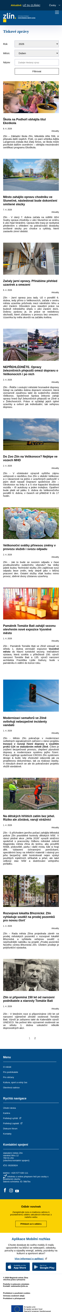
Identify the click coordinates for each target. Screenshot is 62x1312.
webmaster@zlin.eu (19, 1286)
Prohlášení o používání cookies (16, 1293)
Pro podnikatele (10, 1072)
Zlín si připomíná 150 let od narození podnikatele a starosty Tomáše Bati (29, 999)
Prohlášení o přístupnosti (14, 1298)
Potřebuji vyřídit (12, 1118)
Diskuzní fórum (10, 1128)
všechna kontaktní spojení (16, 1160)
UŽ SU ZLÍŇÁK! (31, 5)
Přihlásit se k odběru (31, 1224)
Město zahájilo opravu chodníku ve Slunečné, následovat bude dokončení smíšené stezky (30, 200)
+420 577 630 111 (19, 1173)
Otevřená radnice (11, 1087)
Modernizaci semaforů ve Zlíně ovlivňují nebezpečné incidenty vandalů (25, 721)
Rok (5, 44)
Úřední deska (9, 1108)
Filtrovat (36, 71)
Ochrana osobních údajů (13, 1296)
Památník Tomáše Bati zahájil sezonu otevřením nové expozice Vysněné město (29, 629)
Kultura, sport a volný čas (15, 1082)
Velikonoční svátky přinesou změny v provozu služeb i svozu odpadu (29, 547)
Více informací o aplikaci (31, 1258)
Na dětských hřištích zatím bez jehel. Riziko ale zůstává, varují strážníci (29, 817)
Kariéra (6, 1113)
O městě (7, 1067)
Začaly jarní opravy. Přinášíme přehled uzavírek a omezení (30, 282)
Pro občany (8, 1077)
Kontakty (7, 1133)
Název (6, 62)
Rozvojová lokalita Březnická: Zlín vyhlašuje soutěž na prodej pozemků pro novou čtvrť (29, 917)
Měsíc (6, 53)
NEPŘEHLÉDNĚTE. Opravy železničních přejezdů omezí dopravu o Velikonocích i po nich (30, 370)
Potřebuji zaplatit (13, 1123)
